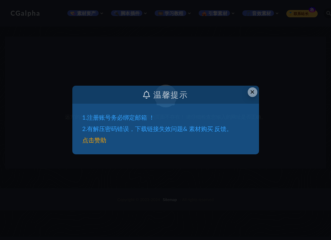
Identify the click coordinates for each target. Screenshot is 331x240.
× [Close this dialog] (252, 91)
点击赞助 (94, 140)
